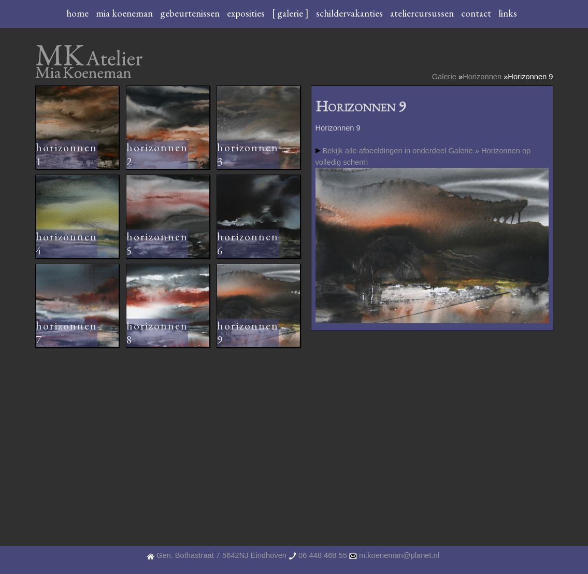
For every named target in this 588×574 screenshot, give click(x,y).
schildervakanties (350, 13)
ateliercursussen (423, 13)
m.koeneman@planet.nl (399, 555)
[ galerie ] (291, 13)
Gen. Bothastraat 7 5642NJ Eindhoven (221, 555)
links (507, 13)
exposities (247, 13)
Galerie (444, 77)
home (78, 13)
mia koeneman (125, 13)
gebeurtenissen (191, 13)
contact (477, 13)
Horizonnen (482, 77)
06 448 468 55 (322, 555)
